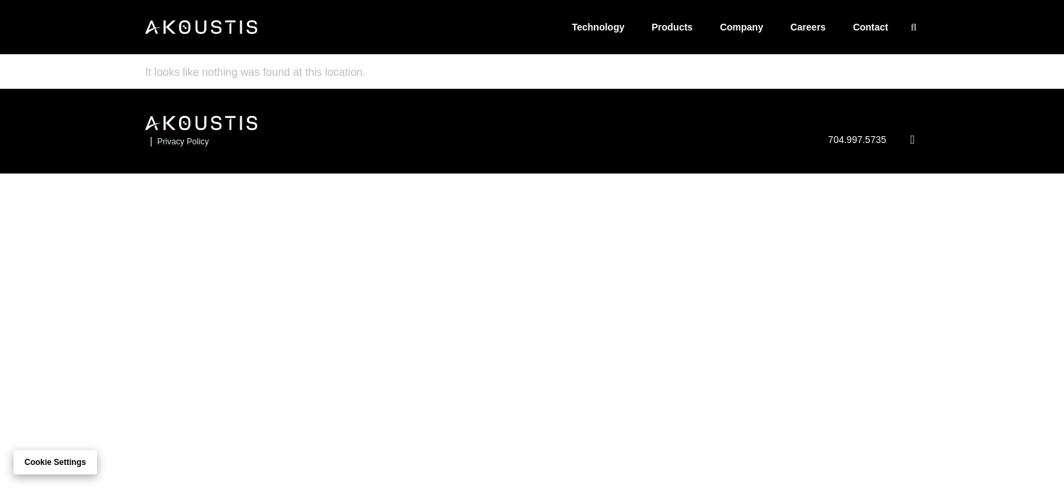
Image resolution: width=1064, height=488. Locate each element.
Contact (870, 27)
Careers (808, 27)
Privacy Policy (183, 141)
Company (741, 27)
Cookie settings (55, 462)
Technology (598, 27)
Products (672, 27)
